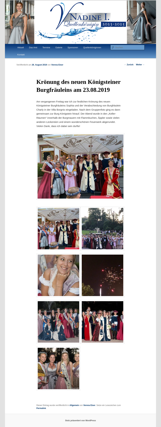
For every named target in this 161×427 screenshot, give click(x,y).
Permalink (41, 408)
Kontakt (21, 54)
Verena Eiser (57, 65)
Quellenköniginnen (92, 47)
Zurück (128, 64)
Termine (46, 47)
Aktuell (20, 47)
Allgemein (74, 405)
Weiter (140, 64)
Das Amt (33, 47)
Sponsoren (73, 47)
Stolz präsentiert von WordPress (80, 420)
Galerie (58, 47)
